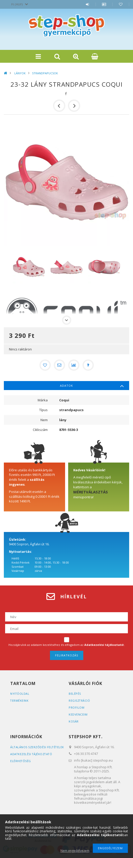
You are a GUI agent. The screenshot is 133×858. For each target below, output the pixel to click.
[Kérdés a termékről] (88, 365)
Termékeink (19, 700)
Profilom (76, 707)
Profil (104, 7)
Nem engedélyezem (74, 850)
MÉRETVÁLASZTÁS (90, 491)
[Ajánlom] (59, 365)
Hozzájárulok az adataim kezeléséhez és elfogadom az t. (66, 645)
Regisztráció (79, 700)
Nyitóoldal (19, 694)
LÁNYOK (20, 73)
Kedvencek (120, 7)
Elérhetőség (20, 765)
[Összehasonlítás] (73, 365)
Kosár (74, 721)
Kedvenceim (78, 714)
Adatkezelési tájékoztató (31, 758)
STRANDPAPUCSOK (45, 73)
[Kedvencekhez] (45, 365)
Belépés (87, 7)
